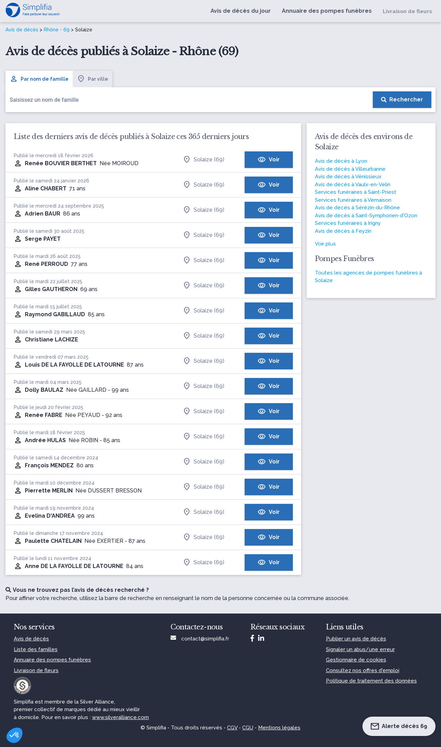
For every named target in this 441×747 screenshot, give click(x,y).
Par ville (92, 79)
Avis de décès (22, 29)
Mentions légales (279, 728)
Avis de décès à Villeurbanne (350, 169)
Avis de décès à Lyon (341, 161)
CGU (247, 728)
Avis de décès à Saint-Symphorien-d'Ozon (366, 215)
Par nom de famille (39, 79)
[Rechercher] (402, 99)
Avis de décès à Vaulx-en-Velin (352, 184)
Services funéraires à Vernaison (353, 200)
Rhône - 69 (57, 29)
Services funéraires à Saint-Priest (355, 192)
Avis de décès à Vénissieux (348, 176)
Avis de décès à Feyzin (343, 231)
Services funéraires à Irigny (348, 223)
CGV (232, 728)
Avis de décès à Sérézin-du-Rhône (357, 208)
